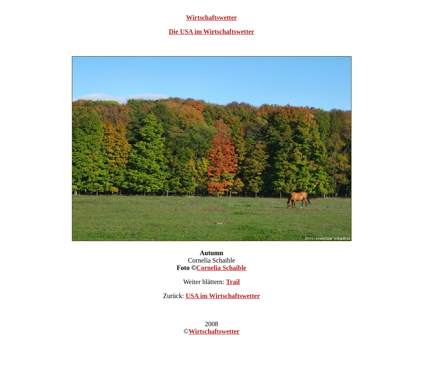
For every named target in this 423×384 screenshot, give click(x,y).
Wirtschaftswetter (211, 17)
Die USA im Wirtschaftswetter (211, 31)
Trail (233, 281)
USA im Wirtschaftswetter (222, 295)
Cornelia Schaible (221, 267)
